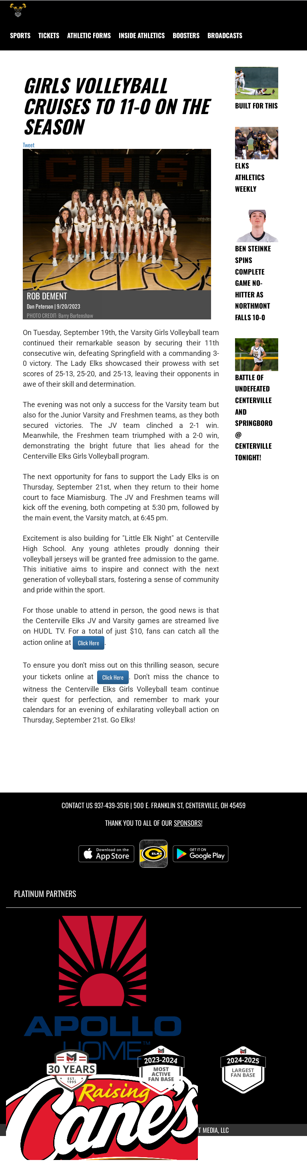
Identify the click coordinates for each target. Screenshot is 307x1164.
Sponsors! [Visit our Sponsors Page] (188, 823)
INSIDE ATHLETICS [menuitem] (142, 35)
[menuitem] (224, 35)
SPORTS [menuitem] (20, 35)
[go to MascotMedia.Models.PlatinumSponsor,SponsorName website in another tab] (153, 988)
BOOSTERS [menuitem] (186, 35)
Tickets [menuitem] (48, 35)
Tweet (28, 144)
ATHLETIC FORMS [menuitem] (89, 35)
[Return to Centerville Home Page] (18, 10)
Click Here (88, 642)
